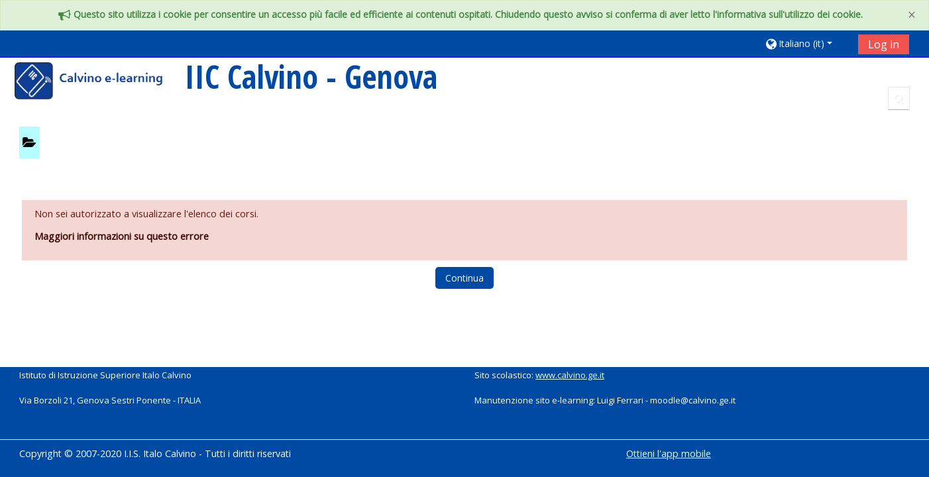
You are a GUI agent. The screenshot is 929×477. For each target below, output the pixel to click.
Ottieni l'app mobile (668, 453)
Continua (464, 278)
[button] (806, 43)
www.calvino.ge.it (569, 375)
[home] (97, 82)
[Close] (912, 15)
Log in (883, 44)
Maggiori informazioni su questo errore (121, 236)
